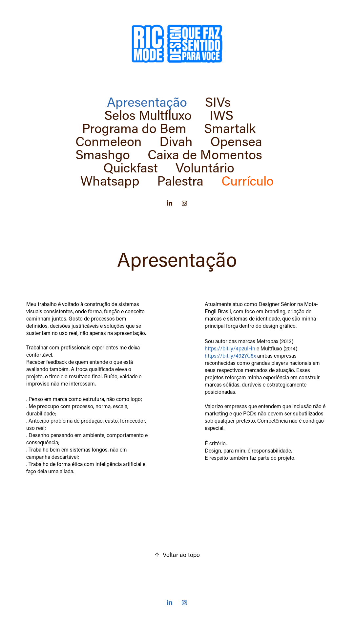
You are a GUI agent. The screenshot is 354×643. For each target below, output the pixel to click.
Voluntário (205, 167)
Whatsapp (109, 180)
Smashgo (102, 154)
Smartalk (230, 127)
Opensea (236, 140)
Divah (176, 140)
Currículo (247, 180)
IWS (221, 114)
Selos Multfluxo (148, 114)
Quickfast (130, 167)
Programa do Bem (134, 127)
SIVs (218, 101)
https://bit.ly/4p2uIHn (230, 348)
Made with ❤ (168, 620)
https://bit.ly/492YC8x (230, 355)
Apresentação (147, 101)
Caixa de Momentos (205, 154)
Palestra (180, 180)
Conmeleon (108, 140)
